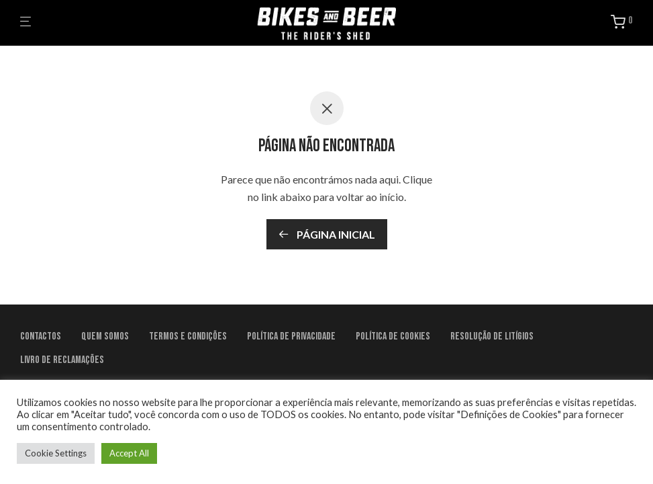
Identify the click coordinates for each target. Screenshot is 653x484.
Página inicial (327, 234)
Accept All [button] (129, 453)
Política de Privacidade (291, 336)
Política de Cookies (393, 336)
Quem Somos (105, 336)
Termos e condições (188, 336)
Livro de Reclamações (62, 360)
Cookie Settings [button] (56, 453)
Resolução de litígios (492, 336)
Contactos (40, 336)
